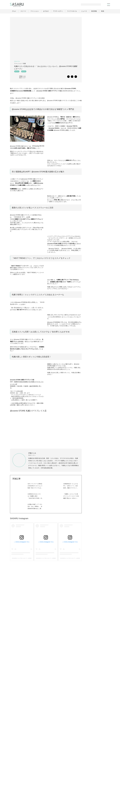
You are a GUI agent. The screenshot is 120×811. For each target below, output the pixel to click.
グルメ (56, 796)
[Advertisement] (97, 27)
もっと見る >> (103, 112)
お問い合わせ (102, 800)
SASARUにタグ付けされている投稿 (22, 728)
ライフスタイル (83, 796)
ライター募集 (92, 800)
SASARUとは (72, 800)
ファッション (64, 796)
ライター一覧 (102, 796)
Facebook (97, 184)
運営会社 (82, 800)
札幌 (24, 63)
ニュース (93, 796)
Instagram (104, 184)
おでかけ (73, 796)
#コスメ (23, 71)
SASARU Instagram (19, 688)
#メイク (16, 71)
